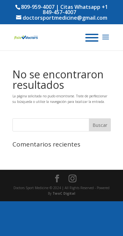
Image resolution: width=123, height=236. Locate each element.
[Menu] (91, 38)
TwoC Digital (63, 193)
